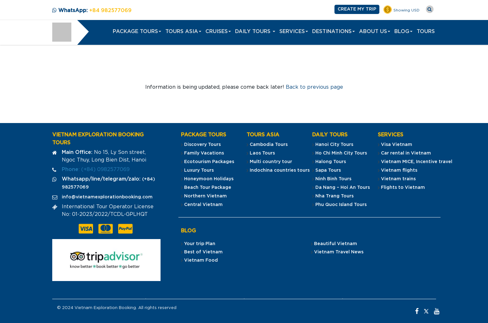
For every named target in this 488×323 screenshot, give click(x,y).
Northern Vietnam (205, 196)
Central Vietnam (203, 205)
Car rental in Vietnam (406, 153)
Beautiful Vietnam (335, 244)
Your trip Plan (199, 244)
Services (293, 31)
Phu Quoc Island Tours (341, 205)
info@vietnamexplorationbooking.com (107, 197)
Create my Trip (357, 9)
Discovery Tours (202, 144)
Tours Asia (183, 31)
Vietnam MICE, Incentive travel (416, 162)
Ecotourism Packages (209, 162)
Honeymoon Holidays (208, 179)
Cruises (218, 31)
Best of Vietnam (203, 252)
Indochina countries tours (280, 170)
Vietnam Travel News (338, 252)
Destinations (333, 31)
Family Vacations (204, 153)
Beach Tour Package (207, 187)
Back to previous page (314, 87)
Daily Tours (255, 31)
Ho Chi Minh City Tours (341, 153)
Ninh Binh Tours (333, 179)
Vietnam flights (399, 170)
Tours (426, 31)
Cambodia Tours (269, 144)
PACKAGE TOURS (137, 31)
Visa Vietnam (396, 144)
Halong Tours (330, 162)
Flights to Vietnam (403, 187)
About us (374, 31)
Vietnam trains (398, 179)
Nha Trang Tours (334, 196)
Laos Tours (262, 153)
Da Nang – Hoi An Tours (342, 187)
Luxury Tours (199, 170)
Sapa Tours (328, 170)
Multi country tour (271, 162)
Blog (403, 31)
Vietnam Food (201, 260)
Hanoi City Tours (334, 144)
